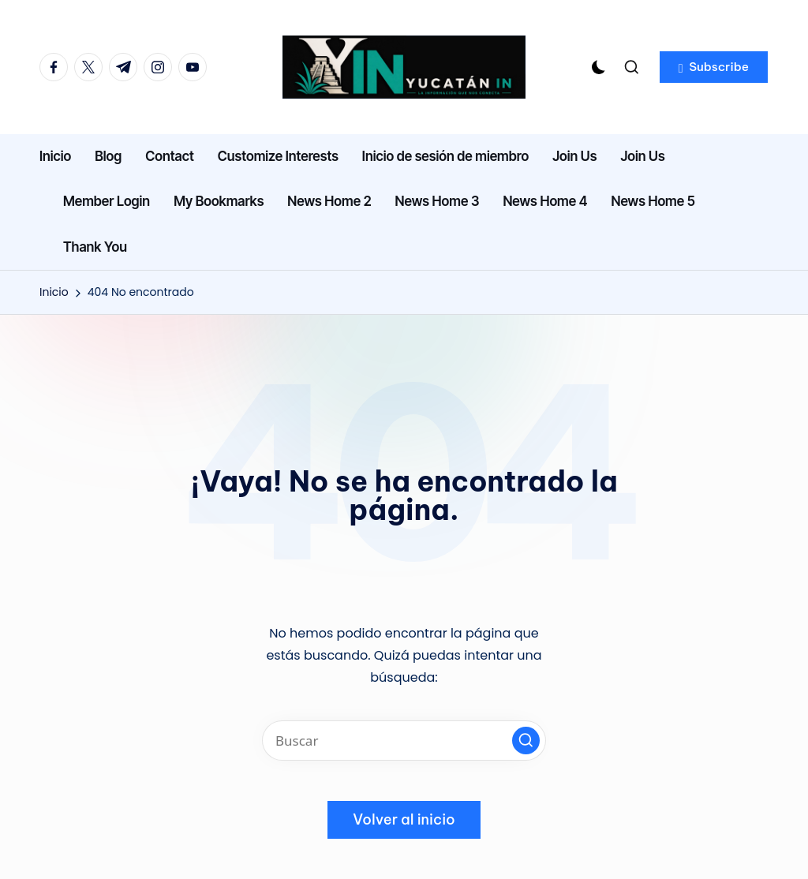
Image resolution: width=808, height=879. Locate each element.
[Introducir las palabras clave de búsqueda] (404, 740)
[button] (714, 67)
